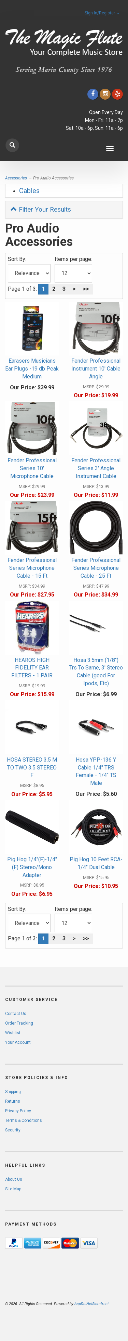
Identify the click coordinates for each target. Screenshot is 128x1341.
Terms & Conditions (23, 1120)
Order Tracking (19, 1023)
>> (86, 289)
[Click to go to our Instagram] (105, 94)
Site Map (13, 1189)
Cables (29, 191)
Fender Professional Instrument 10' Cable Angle (95, 369)
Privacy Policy (18, 1110)
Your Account (18, 1042)
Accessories (16, 178)
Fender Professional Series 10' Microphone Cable (32, 468)
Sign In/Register (102, 13)
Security (12, 1130)
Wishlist (12, 1032)
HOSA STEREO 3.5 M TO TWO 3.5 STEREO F (32, 767)
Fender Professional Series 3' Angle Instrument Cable (95, 468)
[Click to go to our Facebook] (92, 94)
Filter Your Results (41, 209)
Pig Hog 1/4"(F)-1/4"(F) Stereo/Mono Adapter (32, 867)
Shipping (13, 1091)
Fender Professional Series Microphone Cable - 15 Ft (32, 568)
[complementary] (78, 1303)
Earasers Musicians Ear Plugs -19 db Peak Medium (32, 369)
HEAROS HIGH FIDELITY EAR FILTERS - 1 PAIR (32, 668)
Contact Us (15, 1013)
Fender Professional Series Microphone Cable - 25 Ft (95, 568)
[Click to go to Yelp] (117, 94)
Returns (12, 1101)
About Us (13, 1179)
